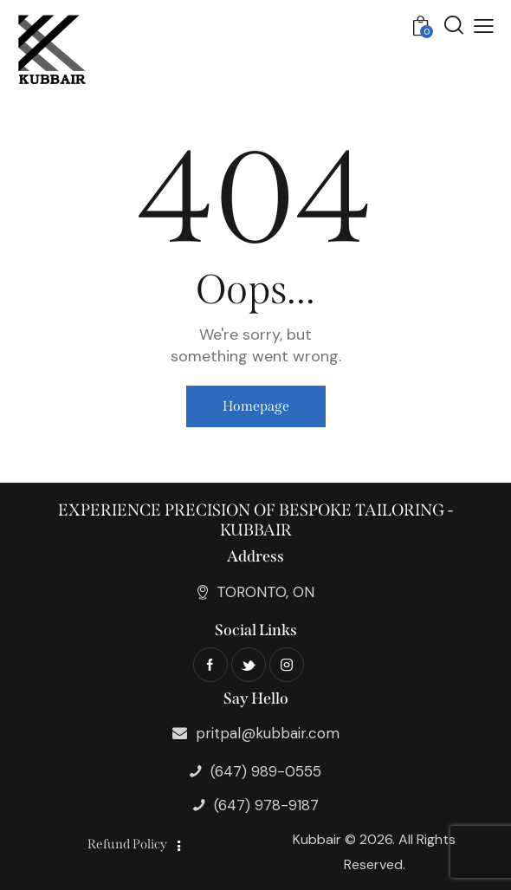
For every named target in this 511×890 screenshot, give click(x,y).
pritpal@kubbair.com (268, 733)
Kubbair (317, 839)
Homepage (256, 406)
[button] (484, 25)
